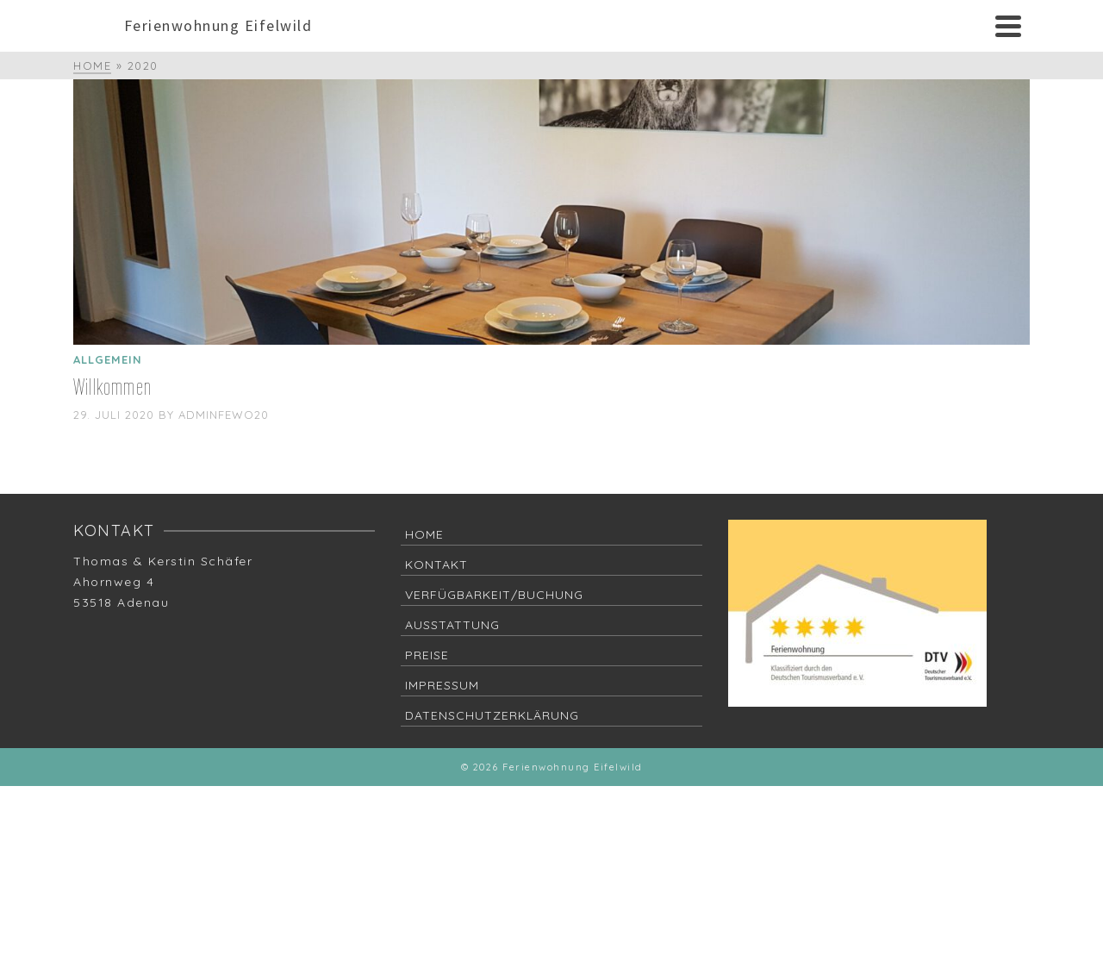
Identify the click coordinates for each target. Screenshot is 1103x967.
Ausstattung (452, 625)
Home (424, 534)
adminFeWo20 (223, 414)
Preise (427, 655)
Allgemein (107, 359)
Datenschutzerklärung (492, 715)
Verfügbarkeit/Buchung (494, 594)
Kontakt (436, 564)
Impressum (442, 685)
